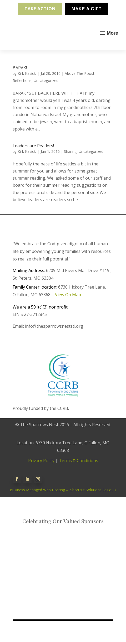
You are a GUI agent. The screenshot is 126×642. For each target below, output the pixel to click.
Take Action (40, 9)
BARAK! (20, 68)
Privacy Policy (41, 460)
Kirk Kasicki (27, 73)
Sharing (70, 151)
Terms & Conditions (78, 460)
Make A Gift (87, 9)
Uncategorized (46, 80)
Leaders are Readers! (33, 146)
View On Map (68, 294)
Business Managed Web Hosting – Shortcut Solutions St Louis (63, 489)
